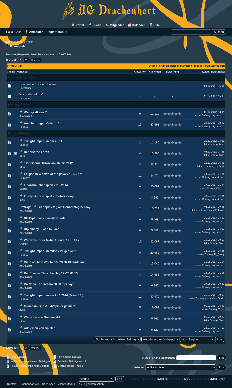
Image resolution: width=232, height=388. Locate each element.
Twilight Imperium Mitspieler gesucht (50, 251)
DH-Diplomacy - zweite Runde (44, 218)
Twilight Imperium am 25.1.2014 (46, 295)
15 (140, 124)
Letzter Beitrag (211, 71)
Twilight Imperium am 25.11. (43, 141)
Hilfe (156, 25)
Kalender (138, 25)
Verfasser (23, 71)
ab (222, 71)
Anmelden (36, 32)
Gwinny (23, 243)
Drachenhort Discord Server (37, 84)
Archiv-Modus (66, 384)
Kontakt (12, 384)
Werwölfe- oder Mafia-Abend (44, 240)
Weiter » (35, 60)
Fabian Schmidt (215, 210)
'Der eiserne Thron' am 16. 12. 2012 (48, 163)
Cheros (23, 188)
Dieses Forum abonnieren (209, 65)
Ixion (221, 144)
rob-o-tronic (218, 177)
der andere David (214, 298)
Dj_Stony (24, 178)
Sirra (22, 155)
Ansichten (155, 71)
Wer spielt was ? (35, 112)
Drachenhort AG (29, 384)
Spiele (29, 42)
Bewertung (172, 71)
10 (140, 241)
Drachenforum (14, 42)
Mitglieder (117, 25)
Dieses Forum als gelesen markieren (170, 65)
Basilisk (23, 127)
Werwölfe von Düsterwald (42, 317)
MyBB (187, 379)
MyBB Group (217, 379)
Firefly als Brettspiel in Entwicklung (49, 196)
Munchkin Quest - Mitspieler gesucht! (50, 306)
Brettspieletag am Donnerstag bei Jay (64, 207)
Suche (96, 25)
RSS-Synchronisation (91, 384)
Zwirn (22, 309)
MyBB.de (162, 379)
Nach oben (48, 384)
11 (140, 175)
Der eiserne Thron (36, 152)
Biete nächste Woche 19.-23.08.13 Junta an (54, 262)
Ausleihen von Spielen (40, 328)
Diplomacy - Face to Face (41, 229)
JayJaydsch (25, 116)
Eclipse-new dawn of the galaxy (46, 174)
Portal (80, 25)
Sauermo (24, 98)
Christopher (25, 88)
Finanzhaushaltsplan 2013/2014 (46, 185)
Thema (11, 71)
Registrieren (55, 32)
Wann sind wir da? (31, 94)
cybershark (218, 166)
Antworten (140, 71)
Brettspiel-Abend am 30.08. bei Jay (48, 284)
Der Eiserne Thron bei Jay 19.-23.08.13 (51, 273)
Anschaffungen (35, 123)
